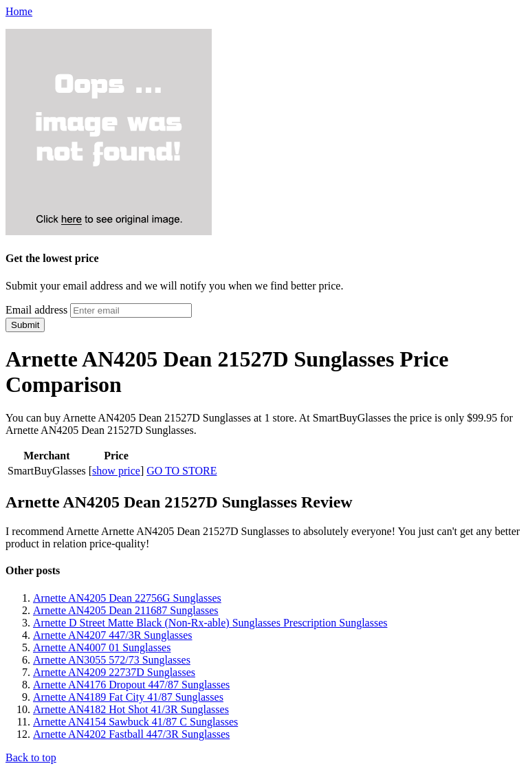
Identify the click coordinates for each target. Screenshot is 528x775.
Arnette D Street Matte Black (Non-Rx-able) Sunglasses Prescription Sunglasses (210, 623)
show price (116, 471)
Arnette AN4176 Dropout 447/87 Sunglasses (131, 684)
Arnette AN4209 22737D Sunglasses (114, 672)
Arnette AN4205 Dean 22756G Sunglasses (127, 598)
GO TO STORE (181, 471)
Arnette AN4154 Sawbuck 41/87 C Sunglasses (135, 722)
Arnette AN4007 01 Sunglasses (101, 647)
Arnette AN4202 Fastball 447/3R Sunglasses (131, 734)
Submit (25, 325)
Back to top (31, 757)
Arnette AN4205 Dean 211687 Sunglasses (126, 610)
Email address (36, 310)
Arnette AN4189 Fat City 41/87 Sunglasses (128, 697)
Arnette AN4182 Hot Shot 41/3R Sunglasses (131, 709)
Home (19, 11)
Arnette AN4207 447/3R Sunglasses (112, 635)
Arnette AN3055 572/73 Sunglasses (111, 660)
